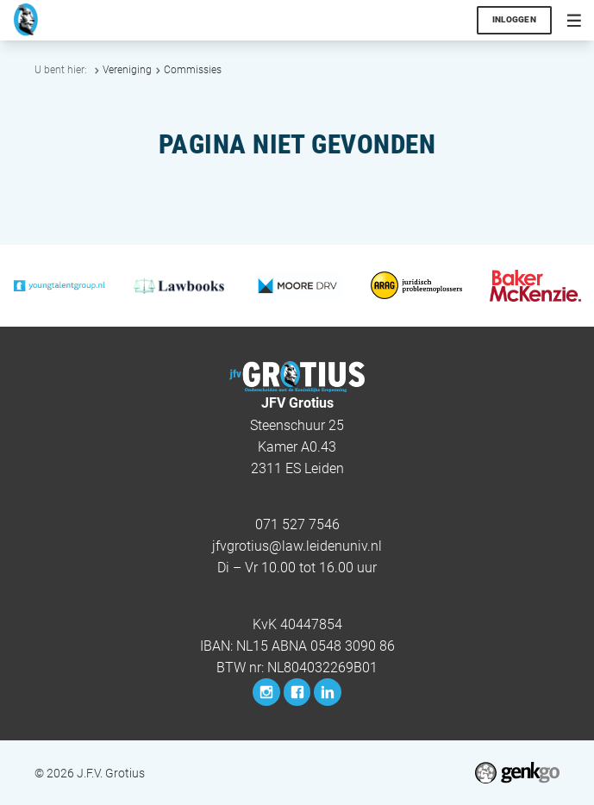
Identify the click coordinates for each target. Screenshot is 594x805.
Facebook (297, 691)
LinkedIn (327, 691)
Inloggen (514, 19)
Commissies (193, 70)
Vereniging (127, 70)
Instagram (266, 691)
